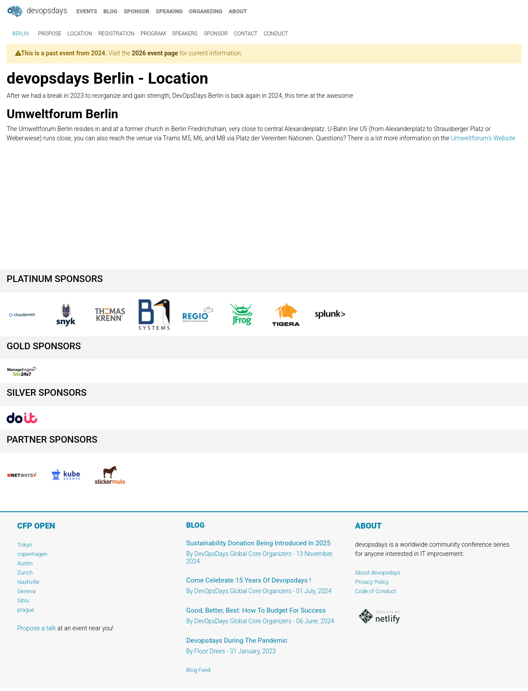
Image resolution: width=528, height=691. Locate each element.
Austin (25, 563)
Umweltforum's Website (483, 138)
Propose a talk (36, 628)
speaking (169, 11)
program (153, 34)
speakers (185, 34)
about (238, 11)
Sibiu (23, 600)
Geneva (26, 591)
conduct (276, 34)
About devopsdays (377, 572)
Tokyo (24, 544)
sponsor (136, 11)
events (87, 11)
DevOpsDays (36, 11)
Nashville (28, 582)
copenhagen (32, 554)
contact (245, 34)
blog (111, 11)
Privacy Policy (372, 582)
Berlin (20, 34)
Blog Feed (198, 670)
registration (116, 34)
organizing (206, 11)
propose (50, 34)
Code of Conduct (375, 591)
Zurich (25, 572)
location (80, 34)
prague (25, 609)
